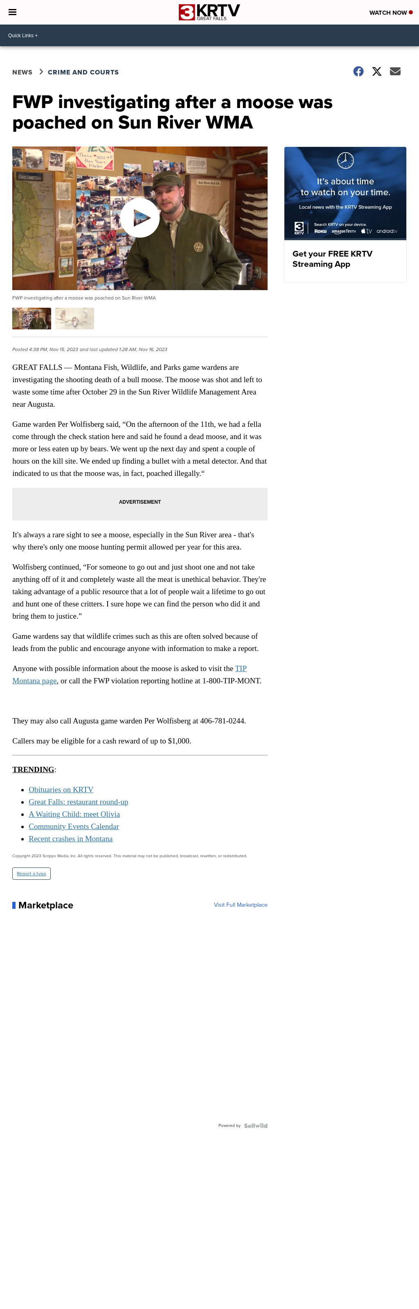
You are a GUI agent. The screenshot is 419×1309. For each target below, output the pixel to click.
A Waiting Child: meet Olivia (74, 814)
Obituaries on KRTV (61, 789)
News (22, 72)
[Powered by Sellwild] (256, 1126)
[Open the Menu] (12, 12)
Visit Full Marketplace (241, 905)
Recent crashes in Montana (71, 838)
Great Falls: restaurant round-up (78, 802)
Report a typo (31, 873)
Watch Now (391, 12)
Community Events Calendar (74, 826)
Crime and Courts (83, 72)
